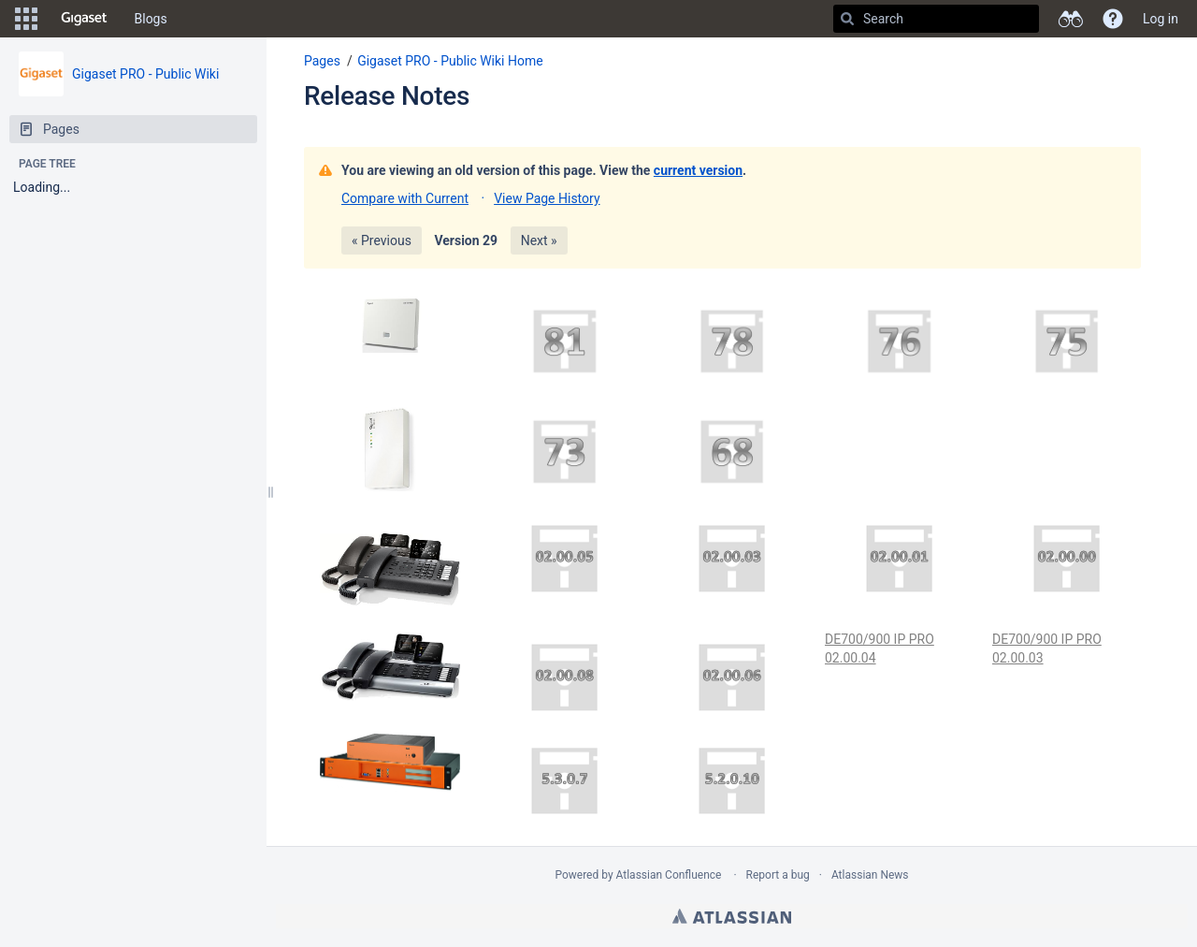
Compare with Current (405, 198)
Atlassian (731, 916)
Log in (1160, 18)
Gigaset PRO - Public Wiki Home (450, 60)
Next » (539, 240)
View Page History (546, 198)
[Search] (847, 18)
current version (698, 170)
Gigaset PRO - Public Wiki (145, 73)
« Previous (381, 240)
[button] (26, 18)
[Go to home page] (84, 18)
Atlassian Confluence (669, 874)
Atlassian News (870, 874)
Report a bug (778, 874)
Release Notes (386, 95)
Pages (322, 60)
